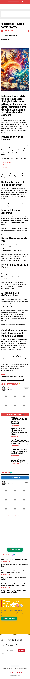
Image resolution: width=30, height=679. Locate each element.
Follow (26, 482)
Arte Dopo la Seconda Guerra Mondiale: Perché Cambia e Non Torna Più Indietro (13, 591)
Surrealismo (6, 167)
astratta (14, 374)
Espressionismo (6, 165)
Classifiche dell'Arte (15, 425)
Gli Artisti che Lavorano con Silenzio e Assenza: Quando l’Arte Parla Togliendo (19, 451)
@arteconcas (10, 482)
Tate (10, 326)
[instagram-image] (5, 490)
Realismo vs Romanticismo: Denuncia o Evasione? (14, 559)
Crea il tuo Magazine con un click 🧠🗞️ (14, 603)
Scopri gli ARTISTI (15, 463)
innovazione (20, 376)
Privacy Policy (13, 653)
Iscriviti (21, 650)
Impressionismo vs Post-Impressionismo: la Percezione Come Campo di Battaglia (19, 431)
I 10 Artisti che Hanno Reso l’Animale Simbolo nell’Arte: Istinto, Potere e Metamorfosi (19, 420)
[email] (9, 650)
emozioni (24, 374)
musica (25, 378)
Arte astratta (6, 170)
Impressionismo (7, 162)
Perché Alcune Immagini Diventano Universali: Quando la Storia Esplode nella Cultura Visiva (13, 584)
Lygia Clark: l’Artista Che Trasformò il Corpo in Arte (18, 461)
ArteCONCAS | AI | (13, 35)
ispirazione (4, 378)
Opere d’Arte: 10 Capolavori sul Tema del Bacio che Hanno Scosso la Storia (20, 441)
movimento (21, 378)
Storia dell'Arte (14, 436)
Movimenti (15, 378)
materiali (10, 378)
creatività (19, 374)
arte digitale (8, 374)
